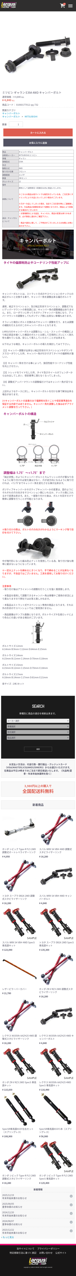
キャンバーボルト (11, 113)
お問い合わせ (46, 1252)
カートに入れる (38, 132)
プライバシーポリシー (48, 1248)
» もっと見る (7, 1237)
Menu (71, 4)
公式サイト (61, 1252)
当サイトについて (25, 1248)
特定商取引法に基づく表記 (23, 1252)
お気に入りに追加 (38, 142)
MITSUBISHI (31, 116)
